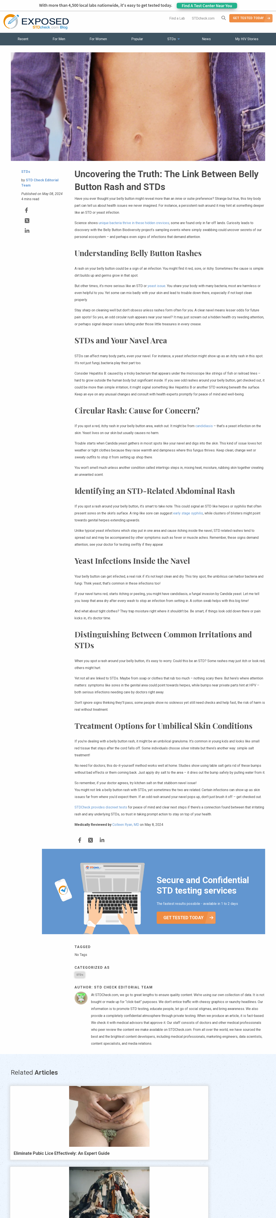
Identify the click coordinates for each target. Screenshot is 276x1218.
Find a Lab (177, 18)
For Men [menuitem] (59, 39)
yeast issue (156, 286)
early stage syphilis (188, 513)
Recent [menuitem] (23, 39)
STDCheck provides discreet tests (101, 807)
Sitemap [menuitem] (172, 1203)
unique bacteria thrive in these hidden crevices (134, 223)
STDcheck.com (203, 18)
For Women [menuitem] (98, 39)
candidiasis (204, 426)
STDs (79, 974)
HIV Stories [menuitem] (126, 1203)
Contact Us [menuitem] (150, 1203)
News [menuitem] (206, 39)
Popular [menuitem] (137, 39)
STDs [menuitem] (171, 39)
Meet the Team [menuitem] (196, 1203)
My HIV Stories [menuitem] (246, 39)
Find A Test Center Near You (207, 5)
